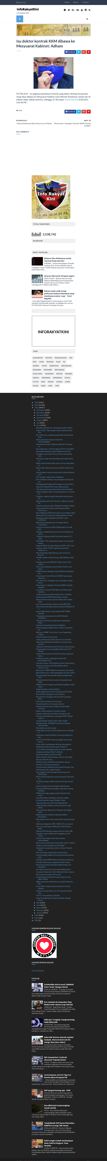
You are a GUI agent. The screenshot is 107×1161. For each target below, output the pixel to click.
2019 (36, 914)
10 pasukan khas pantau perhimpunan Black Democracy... (53, 505)
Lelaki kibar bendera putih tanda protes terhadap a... (55, 728)
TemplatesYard (27, 1158)
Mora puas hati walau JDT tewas (48, 871)
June (38, 421)
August (39, 416)
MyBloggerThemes (53, 1158)
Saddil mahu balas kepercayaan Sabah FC (51, 743)
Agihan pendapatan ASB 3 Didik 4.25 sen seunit (54, 820)
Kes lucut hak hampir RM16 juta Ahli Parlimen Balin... (53, 824)
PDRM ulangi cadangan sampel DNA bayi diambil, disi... (54, 568)
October (40, 411)
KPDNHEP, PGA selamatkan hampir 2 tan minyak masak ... (54, 538)
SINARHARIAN (23, 101)
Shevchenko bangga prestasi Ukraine (50, 690)
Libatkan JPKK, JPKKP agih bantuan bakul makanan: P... (52, 545)
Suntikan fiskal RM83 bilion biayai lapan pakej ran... (55, 856)
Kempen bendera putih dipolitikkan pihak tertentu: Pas (52, 663)
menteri (59, 370)
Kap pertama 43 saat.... (45, 756)
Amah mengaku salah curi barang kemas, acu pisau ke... (55, 489)
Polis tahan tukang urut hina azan (49, 697)
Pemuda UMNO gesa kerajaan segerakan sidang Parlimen (54, 786)
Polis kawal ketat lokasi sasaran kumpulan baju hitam (54, 677)
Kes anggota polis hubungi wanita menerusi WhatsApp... (53, 769)
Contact (95, 2)
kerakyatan (54, 362)
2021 (36, 404)
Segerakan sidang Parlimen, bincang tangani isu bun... (54, 732)
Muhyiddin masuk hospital (46, 724)
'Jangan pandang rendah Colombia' (49, 748)
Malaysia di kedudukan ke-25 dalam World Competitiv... (52, 520)
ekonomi (50, 358)
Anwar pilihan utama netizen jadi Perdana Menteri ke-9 (55, 470)
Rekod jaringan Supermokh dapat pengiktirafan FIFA (54, 672)
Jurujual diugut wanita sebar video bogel (51, 717)
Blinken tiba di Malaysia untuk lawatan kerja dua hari (57, 255)
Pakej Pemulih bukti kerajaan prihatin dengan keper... (53, 895)
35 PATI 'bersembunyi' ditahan (48, 892)
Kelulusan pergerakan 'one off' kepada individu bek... (54, 888)
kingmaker (48, 366)
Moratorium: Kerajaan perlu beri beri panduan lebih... (53, 694)
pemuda (36, 374)
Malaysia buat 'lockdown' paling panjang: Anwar (54, 511)
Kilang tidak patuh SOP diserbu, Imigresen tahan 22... (55, 498)
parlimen (68, 370)
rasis (43, 378)
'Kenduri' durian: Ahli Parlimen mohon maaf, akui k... (55, 659)
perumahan (57, 374)
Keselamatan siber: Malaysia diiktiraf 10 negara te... (54, 441)
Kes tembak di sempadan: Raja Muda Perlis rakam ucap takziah (58, 999)
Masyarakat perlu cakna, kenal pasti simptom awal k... (55, 816)
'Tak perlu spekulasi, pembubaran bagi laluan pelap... (53, 618)
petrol (67, 374)
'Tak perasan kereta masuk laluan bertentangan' (54, 485)
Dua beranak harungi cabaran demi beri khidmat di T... (55, 604)
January (39, 909)
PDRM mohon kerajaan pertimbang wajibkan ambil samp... (55, 682)
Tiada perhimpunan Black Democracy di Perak (53, 636)
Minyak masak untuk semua (46, 633)
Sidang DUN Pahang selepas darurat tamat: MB (54, 827)
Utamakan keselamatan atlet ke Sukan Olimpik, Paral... (54, 845)
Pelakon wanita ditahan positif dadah (50, 841)
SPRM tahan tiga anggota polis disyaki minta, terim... (53, 790)
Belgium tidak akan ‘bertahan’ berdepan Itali (53, 710)
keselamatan (66, 362)
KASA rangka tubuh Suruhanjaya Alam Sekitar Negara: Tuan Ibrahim (58, 1139)
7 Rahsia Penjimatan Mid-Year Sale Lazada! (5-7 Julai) (54, 534)
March (39, 904)
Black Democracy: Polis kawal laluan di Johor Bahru (55, 669)
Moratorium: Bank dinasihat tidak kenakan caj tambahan (53, 862)
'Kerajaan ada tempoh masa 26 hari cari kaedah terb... (54, 451)
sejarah (59, 378)
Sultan (35, 382)
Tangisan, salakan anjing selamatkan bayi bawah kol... (54, 494)
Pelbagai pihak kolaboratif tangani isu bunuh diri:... (55, 480)
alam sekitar (38, 354)
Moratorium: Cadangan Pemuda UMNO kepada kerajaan (54, 582)
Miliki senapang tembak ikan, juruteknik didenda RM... (54, 879)
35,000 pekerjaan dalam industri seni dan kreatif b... (54, 778)
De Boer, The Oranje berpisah (47, 761)
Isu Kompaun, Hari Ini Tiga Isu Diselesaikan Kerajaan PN (57, 1072)
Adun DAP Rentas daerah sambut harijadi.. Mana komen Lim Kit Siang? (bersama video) (59, 1036)
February (40, 906)
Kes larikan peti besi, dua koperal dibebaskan (53, 866)
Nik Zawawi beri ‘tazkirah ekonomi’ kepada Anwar (55, 1054)
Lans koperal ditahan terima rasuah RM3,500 (53, 600)
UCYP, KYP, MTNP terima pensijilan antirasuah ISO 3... (54, 737)
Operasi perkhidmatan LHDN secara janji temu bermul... (54, 639)
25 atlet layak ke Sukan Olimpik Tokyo (50, 796)
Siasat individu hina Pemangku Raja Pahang (52, 782)
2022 (36, 401)
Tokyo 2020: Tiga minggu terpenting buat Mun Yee (54, 427)
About (85, 2)
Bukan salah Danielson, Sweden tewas (51, 707)
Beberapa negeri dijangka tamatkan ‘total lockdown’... (52, 515)
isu (64, 358)
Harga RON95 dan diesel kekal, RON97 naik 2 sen (55, 542)
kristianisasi (59, 366)
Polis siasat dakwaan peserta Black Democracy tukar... (54, 564)
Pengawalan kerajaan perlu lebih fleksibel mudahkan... (52, 613)
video (43, 382)
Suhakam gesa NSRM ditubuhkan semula (51, 593)
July (38, 419)
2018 (36, 916)
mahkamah (49, 370)
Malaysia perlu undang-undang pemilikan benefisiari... (51, 812)
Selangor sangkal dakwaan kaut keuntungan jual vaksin (54, 529)
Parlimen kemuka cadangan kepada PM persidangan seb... (51, 656)
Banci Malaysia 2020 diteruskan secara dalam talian (55, 509)
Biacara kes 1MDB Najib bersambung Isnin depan (55, 666)
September (41, 414)
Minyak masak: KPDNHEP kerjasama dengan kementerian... (53, 720)
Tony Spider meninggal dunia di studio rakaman (54, 745)
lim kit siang (37, 370)
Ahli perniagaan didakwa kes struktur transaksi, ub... (54, 625)
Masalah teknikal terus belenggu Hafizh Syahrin (54, 424)
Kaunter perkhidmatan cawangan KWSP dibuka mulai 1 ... (54, 713)
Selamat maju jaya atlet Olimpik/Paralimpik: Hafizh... (55, 502)
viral (50, 382)
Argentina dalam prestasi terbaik (48, 751)
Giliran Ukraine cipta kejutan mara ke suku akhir (54, 753)
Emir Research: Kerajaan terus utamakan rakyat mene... (54, 578)
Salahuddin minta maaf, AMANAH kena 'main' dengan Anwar (59, 981)
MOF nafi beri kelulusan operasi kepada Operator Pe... (55, 774)
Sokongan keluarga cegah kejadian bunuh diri (53, 447)
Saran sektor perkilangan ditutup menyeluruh (53, 740)
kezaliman (37, 366)
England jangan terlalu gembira (48, 685)
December (40, 406)
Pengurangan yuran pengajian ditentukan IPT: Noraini (54, 646)
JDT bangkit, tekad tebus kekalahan (50, 473)
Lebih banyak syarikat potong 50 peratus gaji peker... (53, 803)
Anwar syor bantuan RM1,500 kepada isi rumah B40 (54, 524)
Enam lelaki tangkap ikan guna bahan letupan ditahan (53, 883)
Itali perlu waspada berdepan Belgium (50, 621)
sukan (67, 378)
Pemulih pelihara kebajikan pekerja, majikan (52, 794)
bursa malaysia (60, 354)
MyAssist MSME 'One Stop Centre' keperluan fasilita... (53, 629)
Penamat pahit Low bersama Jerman (50, 700)
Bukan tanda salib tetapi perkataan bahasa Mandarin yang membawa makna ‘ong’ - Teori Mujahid (59, 291)
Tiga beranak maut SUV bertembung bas (52, 799)
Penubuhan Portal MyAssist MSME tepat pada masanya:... (54, 573)
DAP (70, 354)
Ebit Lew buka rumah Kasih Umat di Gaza (51, 849)
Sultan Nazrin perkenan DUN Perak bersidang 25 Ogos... (54, 651)
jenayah (36, 362)
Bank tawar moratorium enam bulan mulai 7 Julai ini (55, 839)
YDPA (57, 382)
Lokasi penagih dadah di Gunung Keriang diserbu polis (55, 852)
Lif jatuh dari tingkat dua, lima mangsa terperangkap (50, 835)
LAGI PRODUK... (38, 967)
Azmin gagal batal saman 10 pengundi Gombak (54, 688)
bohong (49, 354)
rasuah (51, 378)
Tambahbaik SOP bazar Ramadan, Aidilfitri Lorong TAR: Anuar (59, 1120)
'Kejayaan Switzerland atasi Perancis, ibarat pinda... (55, 643)
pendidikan (46, 374)
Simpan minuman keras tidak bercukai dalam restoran (53, 704)
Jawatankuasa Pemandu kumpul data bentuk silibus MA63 (53, 874)
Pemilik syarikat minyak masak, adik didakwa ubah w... (55, 555)
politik (35, 378)
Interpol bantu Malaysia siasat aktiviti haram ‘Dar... (55, 763)
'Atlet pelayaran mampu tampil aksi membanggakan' (49, 437)
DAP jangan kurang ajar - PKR (57, 1086)
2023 (36, 399)
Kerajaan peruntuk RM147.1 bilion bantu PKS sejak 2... (53, 559)
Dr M (34, 358)
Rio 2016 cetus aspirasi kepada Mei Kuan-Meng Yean (54, 432)
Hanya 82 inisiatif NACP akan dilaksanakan (52, 483)
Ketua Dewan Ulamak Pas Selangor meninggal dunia (54, 807)
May (38, 899)
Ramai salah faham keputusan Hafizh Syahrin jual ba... (54, 465)
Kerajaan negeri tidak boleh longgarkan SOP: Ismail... (53, 831)
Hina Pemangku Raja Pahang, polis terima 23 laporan (53, 550)
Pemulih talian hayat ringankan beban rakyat (53, 858)
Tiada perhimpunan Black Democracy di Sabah (53, 591)
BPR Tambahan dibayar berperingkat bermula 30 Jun (54, 477)
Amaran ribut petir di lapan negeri (59, 272)
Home (76, 2)
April (38, 901)
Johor (44, 362)
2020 (36, 911)
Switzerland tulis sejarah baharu (48, 766)
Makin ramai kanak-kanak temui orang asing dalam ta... (55, 460)
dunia (41, 358)
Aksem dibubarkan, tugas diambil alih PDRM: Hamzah (53, 608)
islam (58, 358)
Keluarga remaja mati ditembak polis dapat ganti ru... (54, 456)
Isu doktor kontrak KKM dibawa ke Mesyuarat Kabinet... (54, 587)
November (40, 409)
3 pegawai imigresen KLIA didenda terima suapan (55, 868)
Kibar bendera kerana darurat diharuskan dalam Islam (54, 597)
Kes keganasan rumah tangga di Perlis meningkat (55, 445)
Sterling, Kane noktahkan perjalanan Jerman (53, 758)
